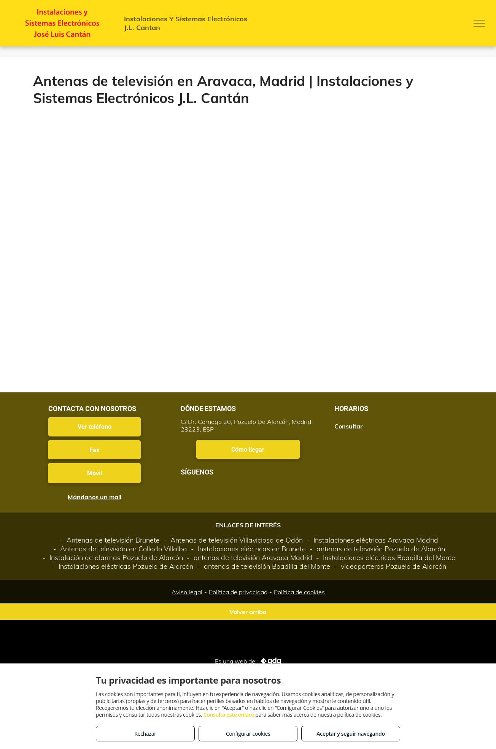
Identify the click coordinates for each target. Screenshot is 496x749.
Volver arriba (248, 612)
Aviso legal (187, 592)
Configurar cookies (248, 733)
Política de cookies (299, 592)
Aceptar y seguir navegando (350, 733)
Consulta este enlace (228, 714)
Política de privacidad (238, 592)
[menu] (479, 23)
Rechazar (145, 733)
